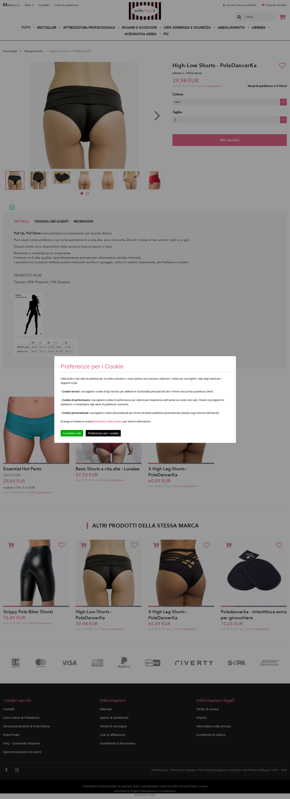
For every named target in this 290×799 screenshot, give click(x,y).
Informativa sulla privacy (107, 421)
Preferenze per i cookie (103, 433)
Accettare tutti (72, 433)
